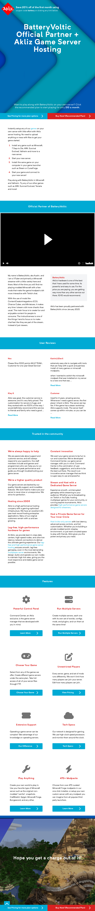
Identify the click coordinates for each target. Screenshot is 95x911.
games (33, 129)
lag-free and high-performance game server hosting (26, 545)
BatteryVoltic (58, 278)
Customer (54, 393)
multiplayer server (16, 553)
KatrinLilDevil (56, 359)
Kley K (11, 393)
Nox (10, 359)
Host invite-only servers (60, 522)
